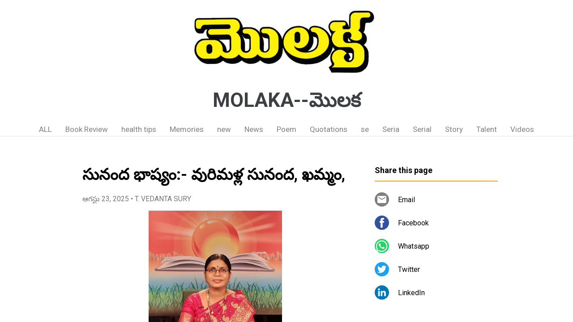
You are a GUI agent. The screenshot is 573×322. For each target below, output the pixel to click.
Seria (390, 129)
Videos (522, 129)
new (224, 129)
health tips (138, 129)
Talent (486, 129)
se (365, 129)
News (253, 129)
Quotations (328, 129)
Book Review (86, 129)
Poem (286, 129)
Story (454, 129)
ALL (45, 129)
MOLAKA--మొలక (287, 100)
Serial (422, 129)
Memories (187, 129)
